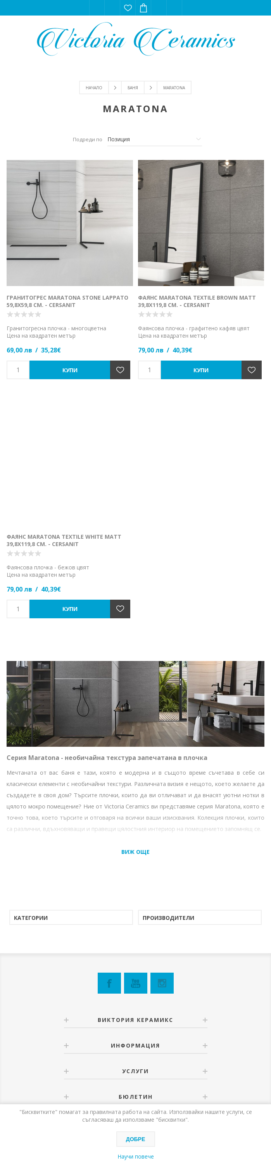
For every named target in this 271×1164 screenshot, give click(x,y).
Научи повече (135, 1156)
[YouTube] (135, 983)
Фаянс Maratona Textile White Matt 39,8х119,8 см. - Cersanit (64, 540)
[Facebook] (109, 983)
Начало (94, 87)
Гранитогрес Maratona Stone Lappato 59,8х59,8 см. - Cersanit (67, 301)
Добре (135, 1139)
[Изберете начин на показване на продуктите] (154, 139)
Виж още (135, 851)
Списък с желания (128, 8)
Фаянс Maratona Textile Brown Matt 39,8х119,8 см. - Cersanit (197, 301)
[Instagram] (162, 983)
